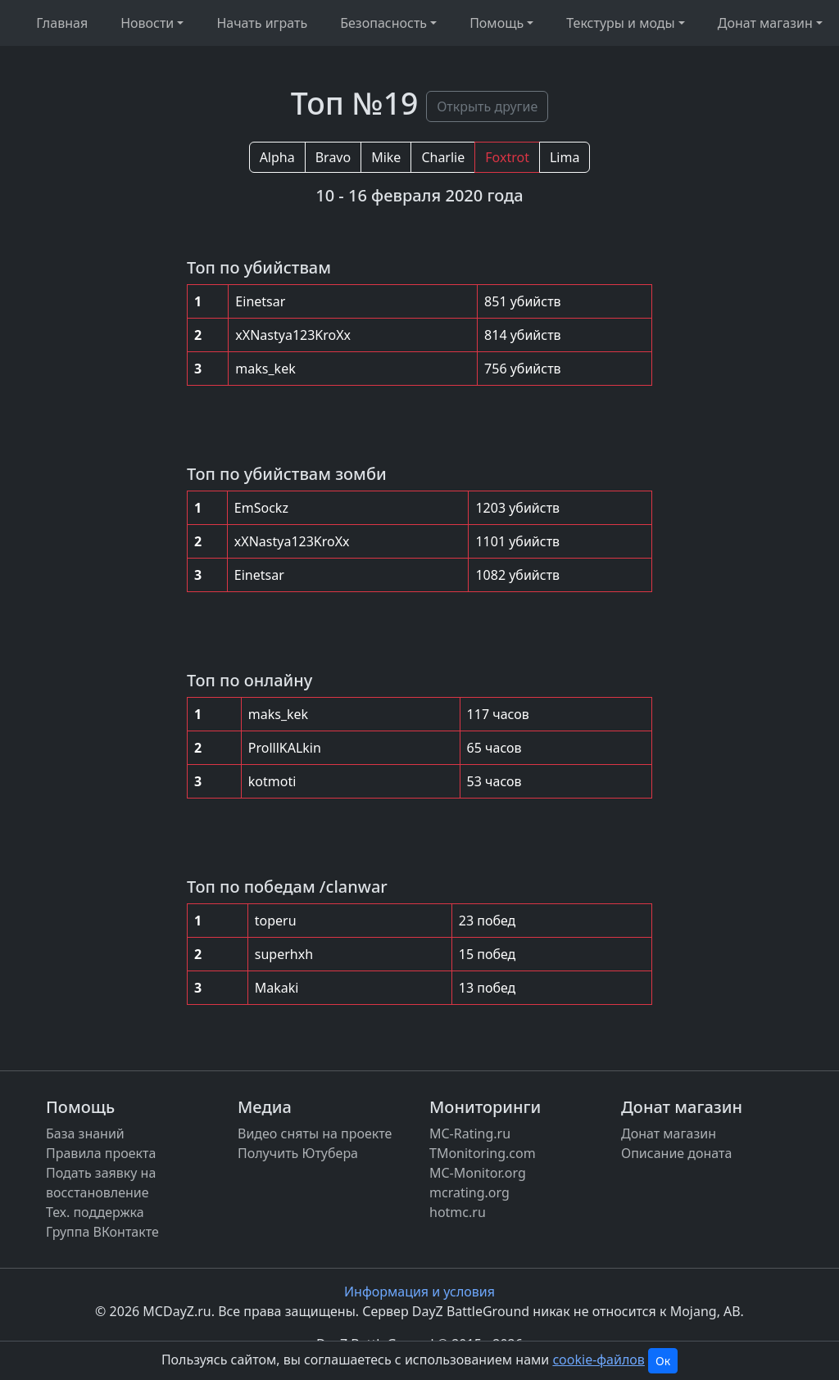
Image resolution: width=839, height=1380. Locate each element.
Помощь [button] (496, 23)
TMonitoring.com (482, 1153)
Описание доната (676, 1153)
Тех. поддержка (95, 1212)
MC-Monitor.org (477, 1173)
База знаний (85, 1133)
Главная (62, 23)
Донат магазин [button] (765, 23)
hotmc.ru (457, 1212)
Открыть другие (487, 106)
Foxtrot (507, 157)
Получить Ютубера (298, 1153)
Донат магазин (668, 1133)
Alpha (277, 157)
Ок (662, 1361)
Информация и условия (419, 1292)
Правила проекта (101, 1153)
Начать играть (261, 23)
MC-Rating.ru (469, 1133)
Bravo (333, 157)
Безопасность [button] (383, 23)
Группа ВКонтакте (102, 1232)
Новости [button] (147, 23)
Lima (564, 157)
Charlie (443, 157)
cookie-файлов (598, 1360)
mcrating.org (469, 1192)
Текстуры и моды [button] (620, 23)
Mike (386, 157)
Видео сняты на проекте (315, 1133)
